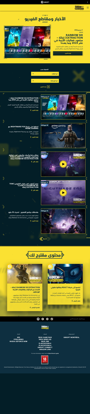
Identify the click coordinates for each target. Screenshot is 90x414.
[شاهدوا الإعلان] (34, 307)
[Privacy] (45, 409)
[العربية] (45, 376)
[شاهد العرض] (75, 301)
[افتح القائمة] (88, 7)
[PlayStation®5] (44, 343)
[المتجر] (45, 391)
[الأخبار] (45, 399)
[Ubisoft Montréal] (71, 337)
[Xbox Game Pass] (44, 337)
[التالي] (41, 239)
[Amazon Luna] (44, 349)
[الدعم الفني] (45, 401)
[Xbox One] (44, 341)
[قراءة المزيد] (68, 53)
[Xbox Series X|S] (44, 339)
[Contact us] (45, 406)
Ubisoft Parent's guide (53, 353)
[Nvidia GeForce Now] (18, 341)
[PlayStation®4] (44, 345)
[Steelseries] (18, 339)
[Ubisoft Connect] (45, 393)
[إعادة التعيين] (45, 87)
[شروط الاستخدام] (45, 412)
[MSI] (18, 337)
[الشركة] (45, 396)
